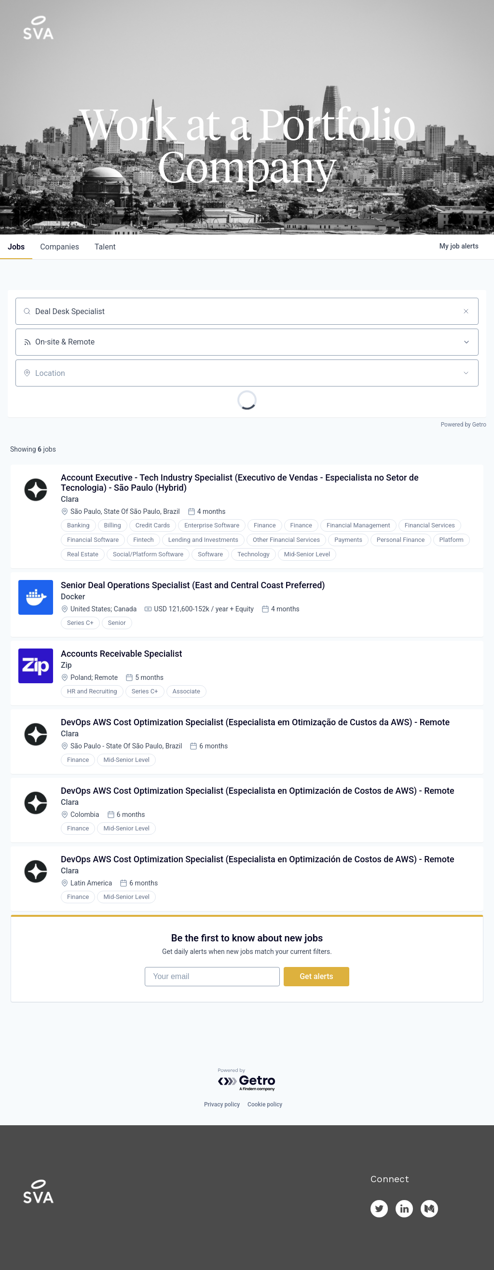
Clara (70, 499)
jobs (16, 246)
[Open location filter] (466, 373)
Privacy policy (222, 1104)
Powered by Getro (463, 424)
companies (59, 246)
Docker (73, 596)
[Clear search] (466, 311)
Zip (66, 665)
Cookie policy (264, 1104)
